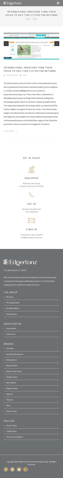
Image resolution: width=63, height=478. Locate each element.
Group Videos (11, 328)
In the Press (11, 334)
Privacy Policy (11, 425)
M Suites (9, 400)
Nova (8, 405)
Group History (11, 314)
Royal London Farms (14, 371)
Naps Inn (9, 394)
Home (28, 19)
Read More (9, 131)
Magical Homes (12, 388)
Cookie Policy (11, 431)
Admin (15, 75)
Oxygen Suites (11, 377)
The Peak (9, 348)
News (35, 19)
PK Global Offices (12, 308)
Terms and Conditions (14, 437)
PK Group (9, 297)
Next (56, 43)
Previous (6, 43)
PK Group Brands (12, 302)
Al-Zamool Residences (14, 354)
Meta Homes (11, 383)
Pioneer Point (11, 411)
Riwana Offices (12, 365)
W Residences (11, 360)
